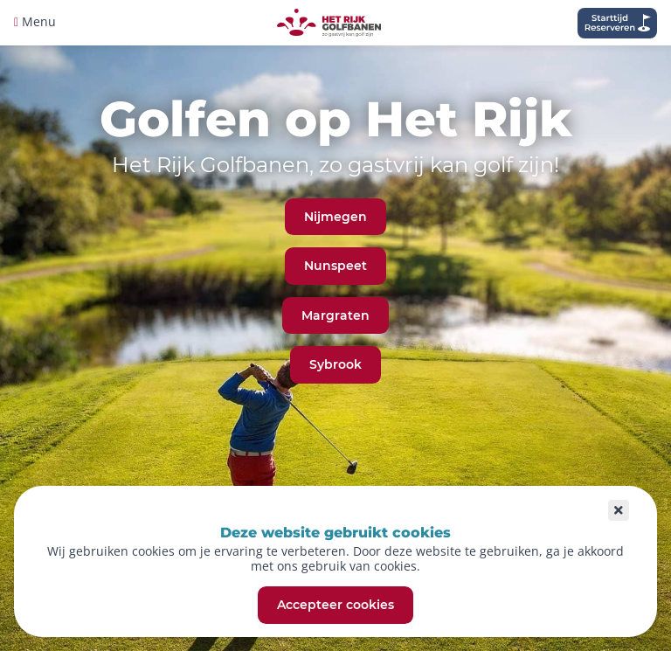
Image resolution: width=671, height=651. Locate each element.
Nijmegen (335, 217)
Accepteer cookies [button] (335, 605)
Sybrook (335, 364)
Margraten (335, 315)
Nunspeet (335, 266)
